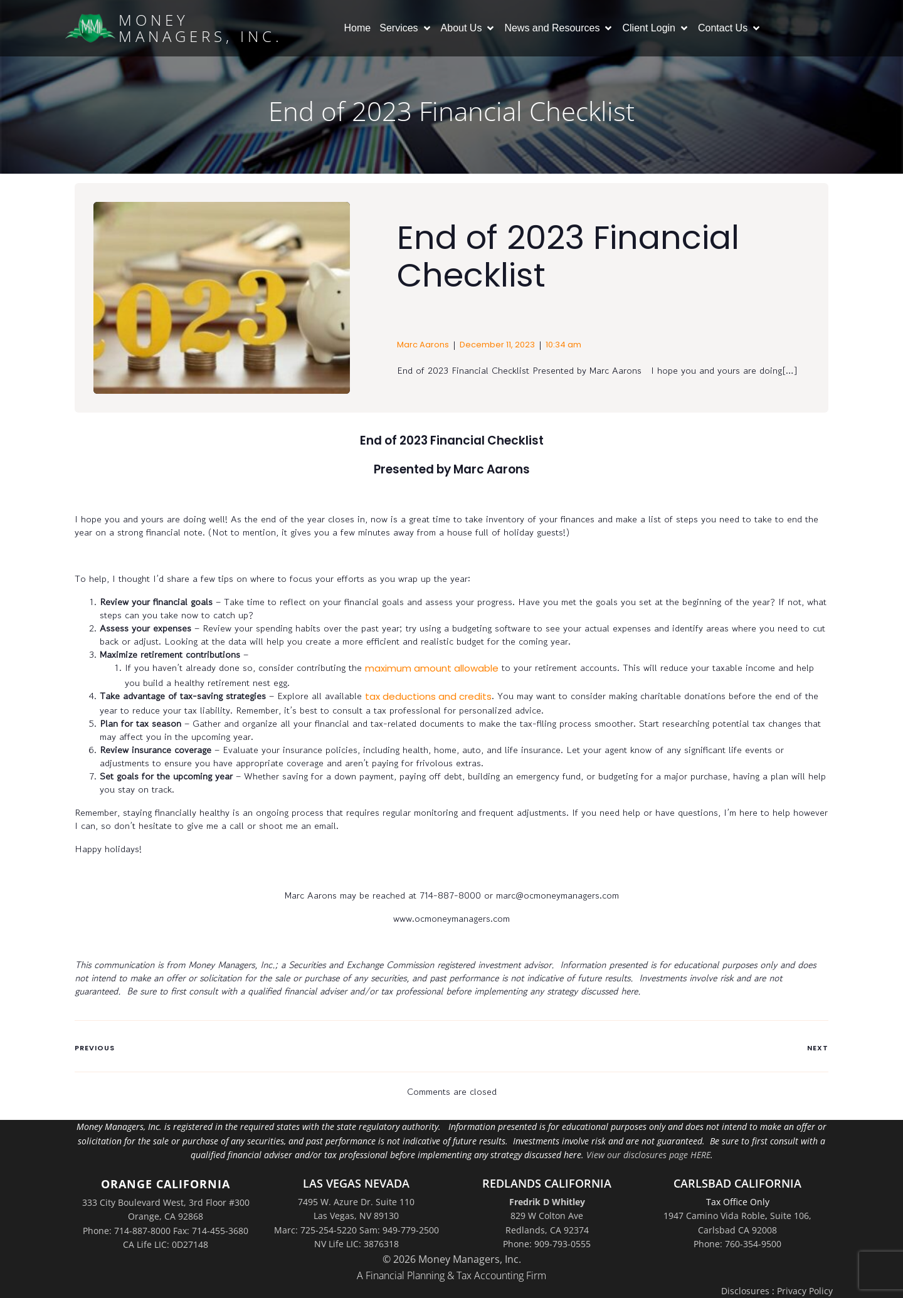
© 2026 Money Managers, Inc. (452, 1259)
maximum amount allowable (432, 668)
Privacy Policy (805, 1291)
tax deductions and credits (428, 696)
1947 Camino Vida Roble (714, 1215)
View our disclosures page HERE (648, 1155)
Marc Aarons (423, 345)
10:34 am (563, 345)
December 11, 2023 (497, 345)
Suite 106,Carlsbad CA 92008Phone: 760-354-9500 (752, 1230)
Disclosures (745, 1291)
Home (357, 28)
